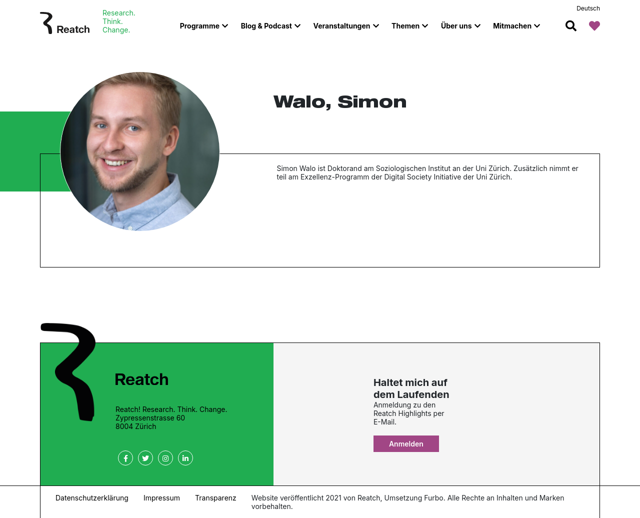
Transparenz (215, 498)
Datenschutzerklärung (92, 498)
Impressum (162, 498)
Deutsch (588, 8)
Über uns (456, 26)
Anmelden (406, 444)
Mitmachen (512, 26)
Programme (200, 26)
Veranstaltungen (342, 26)
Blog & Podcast (266, 26)
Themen (406, 26)
